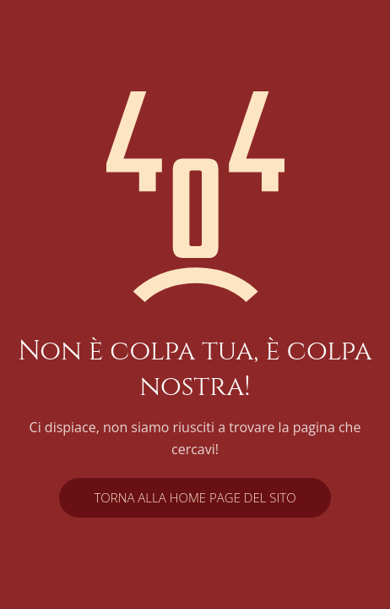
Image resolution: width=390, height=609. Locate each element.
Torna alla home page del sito (194, 497)
